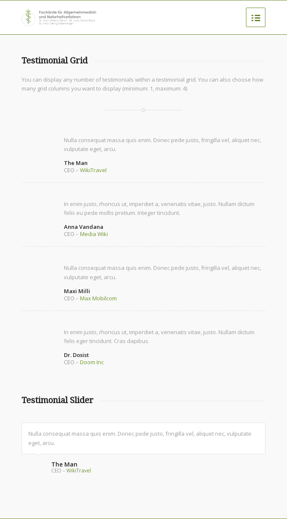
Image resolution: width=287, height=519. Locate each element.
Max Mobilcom (98, 298)
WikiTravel (93, 170)
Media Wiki (94, 234)
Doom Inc (92, 362)
